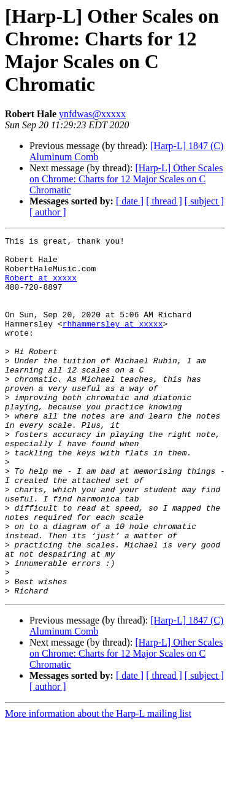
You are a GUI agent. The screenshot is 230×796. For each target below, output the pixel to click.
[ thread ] (164, 201)
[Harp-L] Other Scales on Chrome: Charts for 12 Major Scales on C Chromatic (126, 179)
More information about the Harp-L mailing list (98, 785)
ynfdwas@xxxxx (92, 114)
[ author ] (47, 212)
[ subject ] (204, 201)
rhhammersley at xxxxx (113, 341)
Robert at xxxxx (41, 286)
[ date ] (130, 201)
